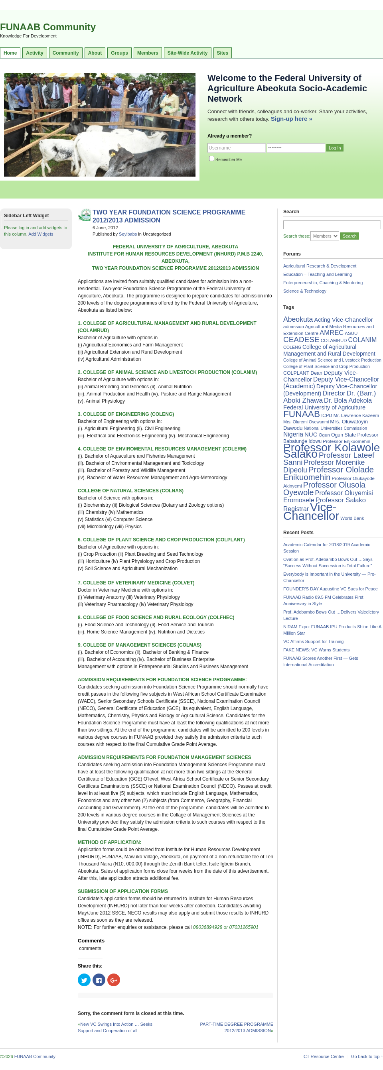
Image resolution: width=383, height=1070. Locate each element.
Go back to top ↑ (367, 1056)
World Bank (352, 518)
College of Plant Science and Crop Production (326, 366)
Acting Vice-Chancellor (343, 320)
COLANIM (362, 339)
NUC (311, 434)
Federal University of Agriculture (324, 407)
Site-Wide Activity (188, 53)
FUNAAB (301, 414)
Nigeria (293, 434)
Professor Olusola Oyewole (324, 488)
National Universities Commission (335, 428)
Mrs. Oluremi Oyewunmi (306, 421)
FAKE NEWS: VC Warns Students (316, 649)
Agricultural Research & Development (319, 266)
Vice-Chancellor (311, 511)
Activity (34, 53)
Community (66, 53)
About (95, 53)
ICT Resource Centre (323, 1056)
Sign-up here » (291, 118)
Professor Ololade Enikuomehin (328, 473)
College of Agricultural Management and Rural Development (329, 350)
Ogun (324, 435)
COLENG (292, 347)
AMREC (332, 332)
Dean (316, 373)
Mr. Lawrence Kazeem (356, 415)
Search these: (296, 236)
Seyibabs (128, 234)
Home (10, 53)
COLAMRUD (334, 340)
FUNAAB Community (48, 27)
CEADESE (301, 339)
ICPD (326, 415)
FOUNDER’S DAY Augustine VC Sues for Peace (330, 588)
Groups (119, 53)
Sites (223, 53)
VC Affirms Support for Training (313, 641)
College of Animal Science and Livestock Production (332, 360)
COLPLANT (296, 373)
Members (147, 53)
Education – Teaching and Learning (317, 274)
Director (333, 393)
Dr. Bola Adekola (348, 400)
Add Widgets (40, 234)
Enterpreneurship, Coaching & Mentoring (323, 282)
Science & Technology (304, 291)
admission (293, 326)
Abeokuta (298, 319)
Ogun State (343, 435)
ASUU (351, 333)
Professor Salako (341, 500)
